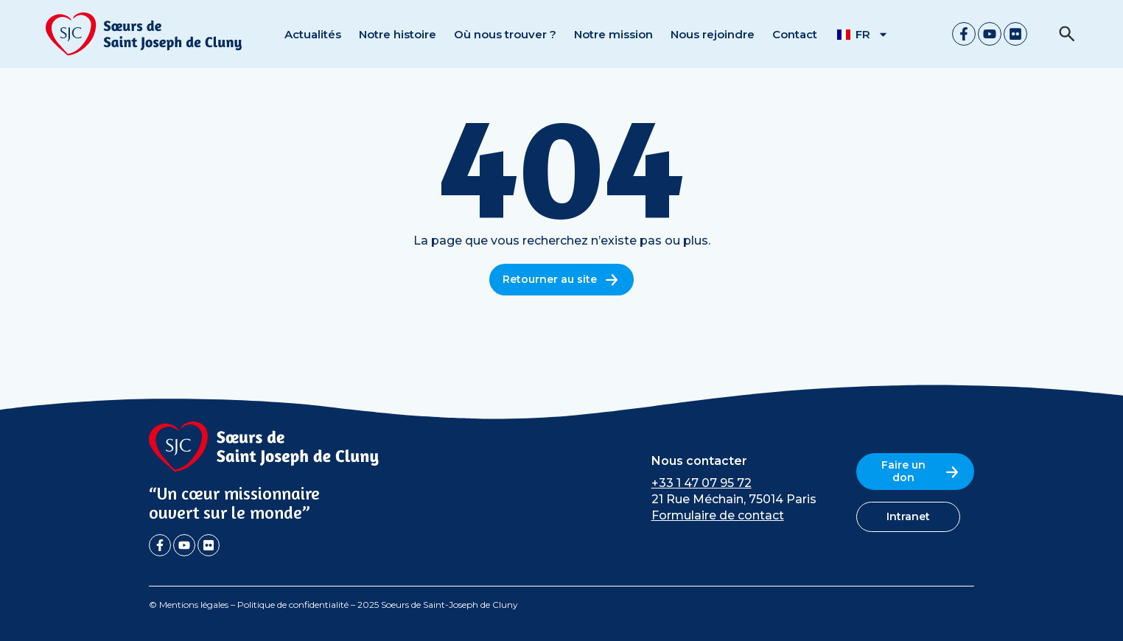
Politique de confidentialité (293, 604)
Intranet (908, 516)
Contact (794, 34)
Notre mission (613, 34)
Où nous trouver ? (505, 34)
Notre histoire (397, 34)
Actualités (312, 34)
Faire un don (921, 471)
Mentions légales (193, 604)
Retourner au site (561, 280)
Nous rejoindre (713, 34)
